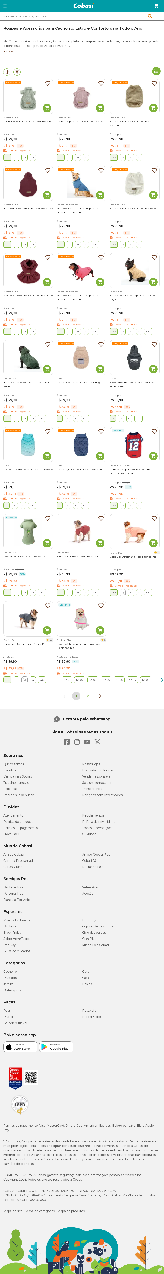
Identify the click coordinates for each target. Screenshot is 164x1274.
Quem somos (13, 764)
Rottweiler (90, 1011)
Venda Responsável (96, 776)
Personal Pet (13, 893)
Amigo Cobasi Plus (96, 854)
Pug (6, 1011)
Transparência (92, 789)
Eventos (9, 770)
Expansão (10, 789)
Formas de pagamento (20, 828)
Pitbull (8, 1017)
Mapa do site (13, 1211)
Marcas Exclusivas (16, 920)
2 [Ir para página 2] (88, 696)
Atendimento (13, 815)
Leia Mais (10, 51)
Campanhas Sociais (17, 776)
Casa (85, 978)
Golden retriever (15, 1023)
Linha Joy (89, 920)
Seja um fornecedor (96, 783)
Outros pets (12, 990)
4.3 (51, 639)
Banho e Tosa (13, 887)
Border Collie (91, 1017)
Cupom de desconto (97, 926)
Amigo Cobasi (13, 854)
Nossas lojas (91, 764)
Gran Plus (89, 939)
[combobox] (82, 16)
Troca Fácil (11, 834)
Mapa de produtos (71, 1211)
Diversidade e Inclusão (99, 770)
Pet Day (9, 945)
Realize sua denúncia (19, 795)
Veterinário (90, 887)
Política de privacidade (98, 822)
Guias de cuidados (16, 951)
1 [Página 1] (76, 696)
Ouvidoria (89, 834)
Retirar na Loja (92, 867)
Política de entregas (18, 822)
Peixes (87, 984)
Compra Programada (18, 861)
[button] (5, 6)
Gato (85, 972)
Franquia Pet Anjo (16, 900)
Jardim (8, 984)
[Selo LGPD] (19, 1115)
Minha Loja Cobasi (95, 945)
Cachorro (10, 972)
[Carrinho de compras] (156, 6)
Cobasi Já (89, 861)
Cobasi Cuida (12, 867)
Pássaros (10, 978)
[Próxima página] (100, 696)
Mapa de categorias (40, 1211)
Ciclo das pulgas (94, 932)
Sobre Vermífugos (16, 939)
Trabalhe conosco (16, 783)
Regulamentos (93, 815)
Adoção (87, 893)
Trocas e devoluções (97, 828)
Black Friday (12, 932)
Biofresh (9, 926)
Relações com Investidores (102, 795)
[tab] (6, 72)
